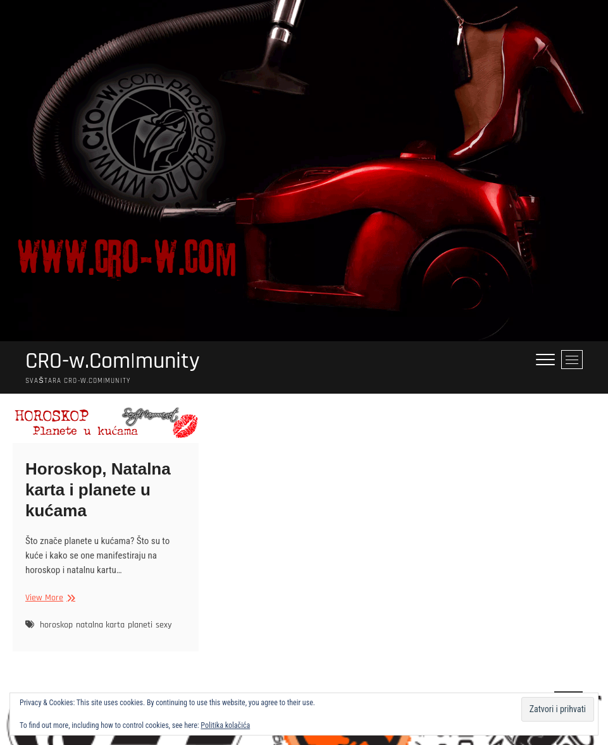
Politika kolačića (225, 725)
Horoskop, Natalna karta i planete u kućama (98, 489)
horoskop (56, 625)
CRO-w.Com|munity (112, 361)
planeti (140, 625)
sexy (163, 625)
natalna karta (100, 625)
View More (48, 598)
